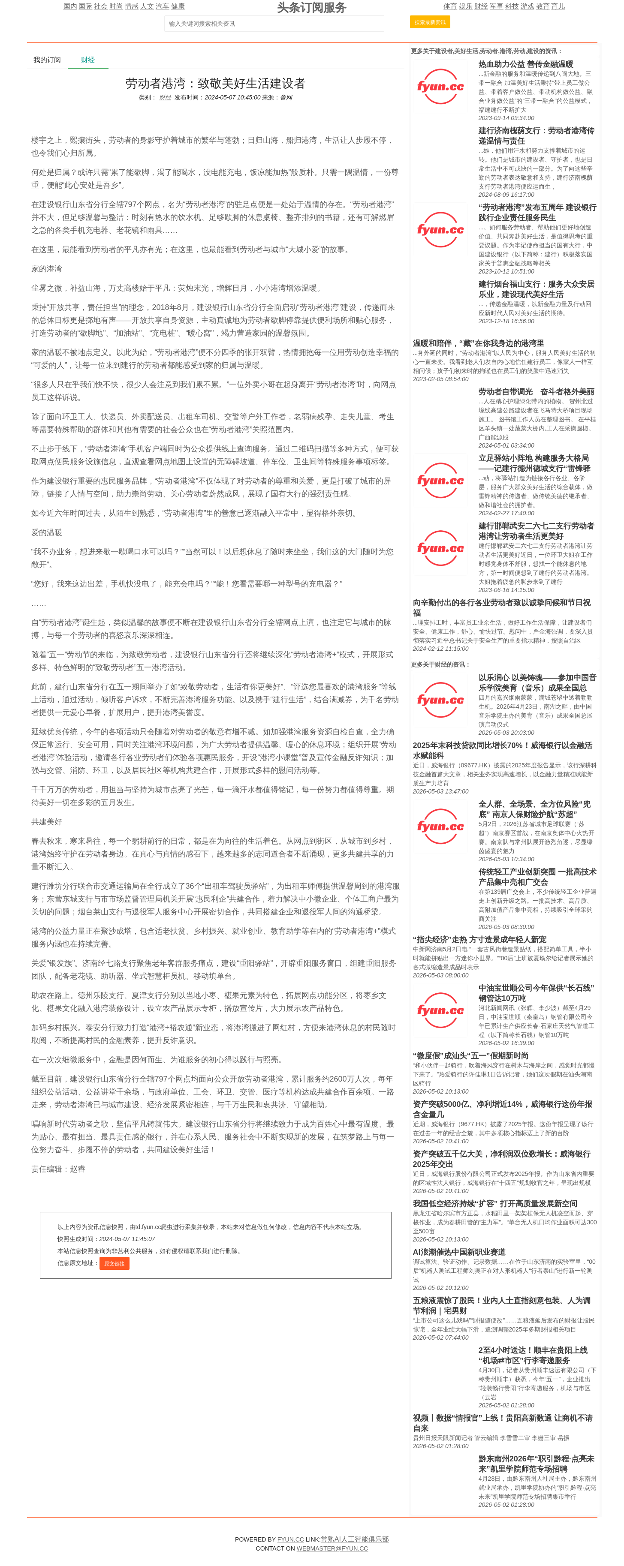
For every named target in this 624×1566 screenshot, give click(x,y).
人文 (147, 6)
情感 (132, 6)
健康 (178, 6)
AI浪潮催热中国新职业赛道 (459, 1252)
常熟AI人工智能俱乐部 (355, 1539)
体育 (450, 6)
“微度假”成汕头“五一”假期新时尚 (471, 1056)
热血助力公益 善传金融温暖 (526, 64)
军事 (496, 6)
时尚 (116, 6)
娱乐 (466, 6)
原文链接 (114, 1264)
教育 (543, 6)
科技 (512, 6)
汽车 (162, 6)
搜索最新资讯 (430, 22)
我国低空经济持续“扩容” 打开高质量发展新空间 (495, 1203)
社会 (101, 6)
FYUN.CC (290, 1539)
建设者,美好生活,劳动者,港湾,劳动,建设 (487, 51)
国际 (85, 6)
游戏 (527, 6)
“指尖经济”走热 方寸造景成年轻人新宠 (479, 939)
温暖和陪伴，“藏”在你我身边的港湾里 (478, 343)
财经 (481, 6)
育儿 (558, 6)
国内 (70, 6)
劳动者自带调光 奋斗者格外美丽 (536, 392)
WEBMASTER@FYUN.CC (332, 1548)
